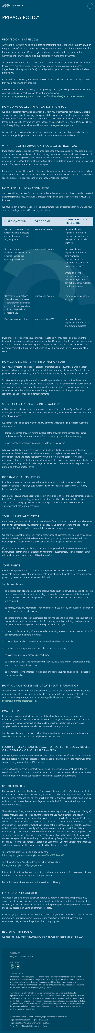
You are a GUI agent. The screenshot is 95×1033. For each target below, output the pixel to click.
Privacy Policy (15, 1027)
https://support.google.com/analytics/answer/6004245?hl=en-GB (33, 855)
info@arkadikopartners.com (69, 541)
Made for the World (40, 1027)
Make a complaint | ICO (16, 736)
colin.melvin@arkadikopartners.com (67, 96)
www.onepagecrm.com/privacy (58, 125)
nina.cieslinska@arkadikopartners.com (20, 96)
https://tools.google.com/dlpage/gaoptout (22, 865)
